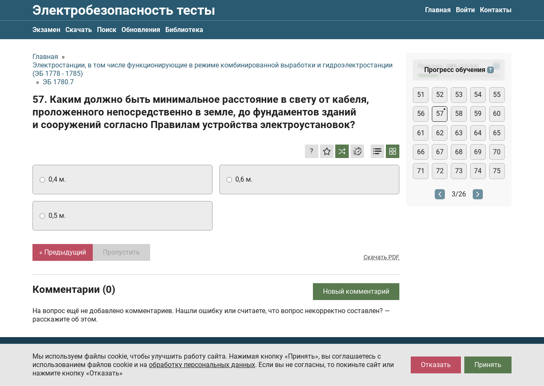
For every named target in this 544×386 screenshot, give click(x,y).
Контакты (496, 10)
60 (497, 114)
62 (440, 133)
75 (497, 171)
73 (459, 171)
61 (421, 133)
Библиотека (184, 30)
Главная (438, 10)
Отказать (436, 365)
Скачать (78, 30)
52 (440, 95)
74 (478, 171)
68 (459, 152)
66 (421, 152)
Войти (465, 10)
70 (497, 152)
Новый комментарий (356, 291)
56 (421, 114)
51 (421, 95)
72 (440, 171)
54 (478, 95)
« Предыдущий (62, 252)
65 (497, 133)
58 (459, 114)
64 (478, 133)
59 (478, 114)
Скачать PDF (381, 257)
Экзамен (46, 30)
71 (421, 171)
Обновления (140, 30)
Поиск (106, 30)
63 (459, 133)
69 (478, 152)
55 (497, 95)
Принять (487, 365)
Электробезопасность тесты (123, 10)
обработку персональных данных (202, 365)
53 (459, 95)
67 (440, 152)
